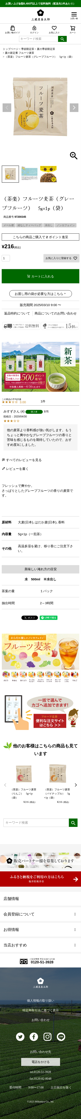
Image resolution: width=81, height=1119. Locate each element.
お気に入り (54, 29)
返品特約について (17, 313)
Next (74, 107)
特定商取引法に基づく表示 (40, 1010)
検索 (62, 39)
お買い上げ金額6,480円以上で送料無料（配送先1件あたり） (40, 3)
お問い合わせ (41, 1020)
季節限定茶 (27, 49)
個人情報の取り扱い (40, 1000)
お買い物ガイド (12, 29)
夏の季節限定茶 (46, 49)
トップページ (10, 49)
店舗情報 (11, 899)
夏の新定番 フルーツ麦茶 (19, 52)
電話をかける (41, 1062)
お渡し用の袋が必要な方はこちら (39, 294)
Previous (7, 107)
